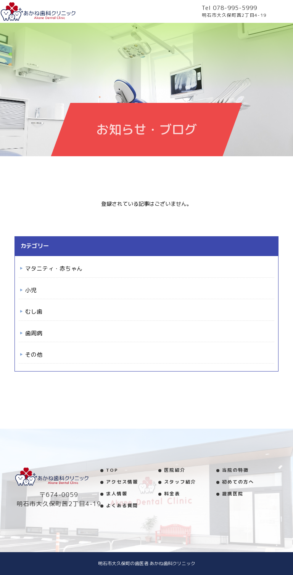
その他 (33, 355)
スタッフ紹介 (180, 482)
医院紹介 (174, 470)
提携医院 (232, 493)
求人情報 (116, 493)
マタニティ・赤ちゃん (53, 268)
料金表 (172, 493)
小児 (31, 290)
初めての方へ (238, 482)
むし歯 (33, 312)
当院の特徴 (235, 470)
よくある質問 (122, 505)
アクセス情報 (122, 482)
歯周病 (33, 333)
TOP (112, 470)
